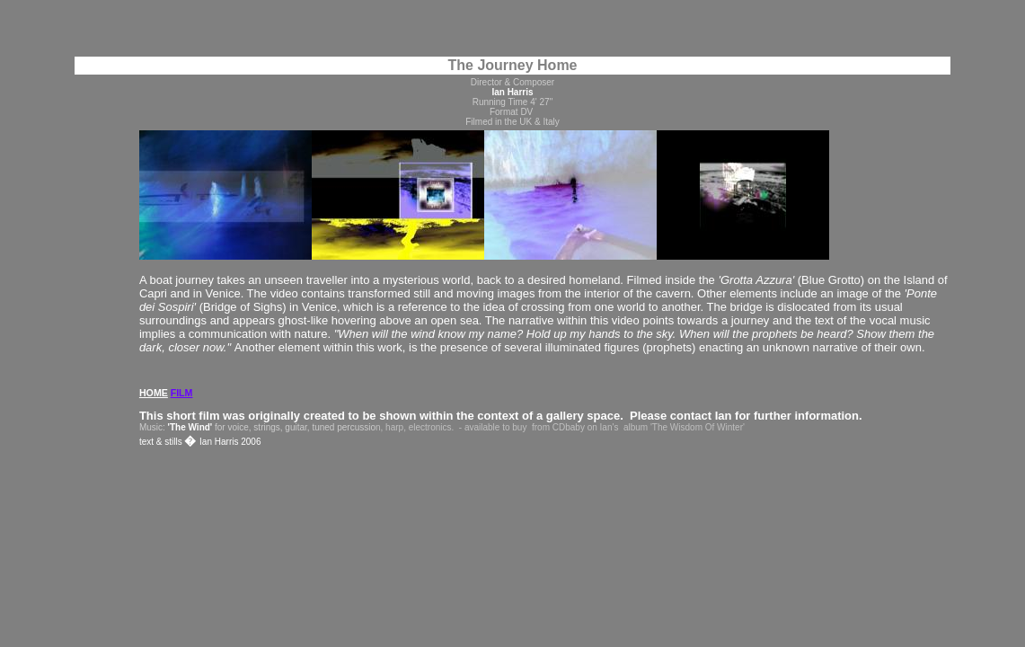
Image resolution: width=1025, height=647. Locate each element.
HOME (153, 392)
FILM (182, 392)
